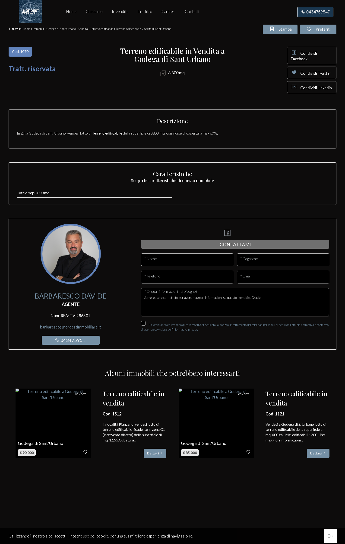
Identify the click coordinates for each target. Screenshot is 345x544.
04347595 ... (70, 340)
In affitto (145, 11)
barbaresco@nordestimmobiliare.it (70, 327)
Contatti (192, 11)
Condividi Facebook (304, 55)
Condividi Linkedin (311, 87)
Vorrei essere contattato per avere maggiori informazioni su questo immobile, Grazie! (235, 304)
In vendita (120, 11)
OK (330, 535)
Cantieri (168, 11)
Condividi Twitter (311, 72)
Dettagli (155, 453)
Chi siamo (94, 11)
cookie (102, 535)
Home (71, 11)
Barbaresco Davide (71, 296)
